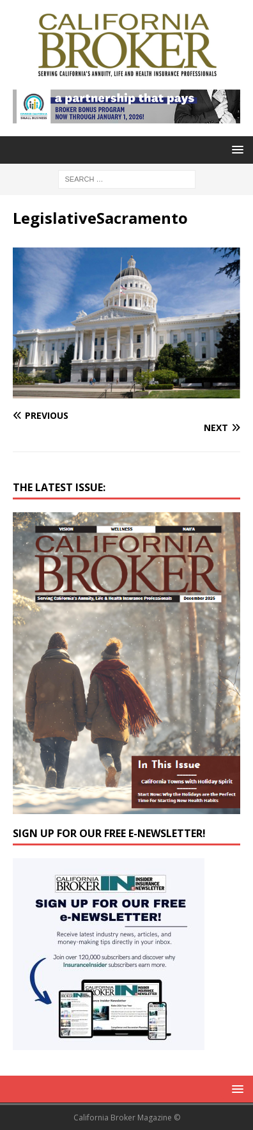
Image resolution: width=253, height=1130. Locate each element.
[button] (235, 149)
